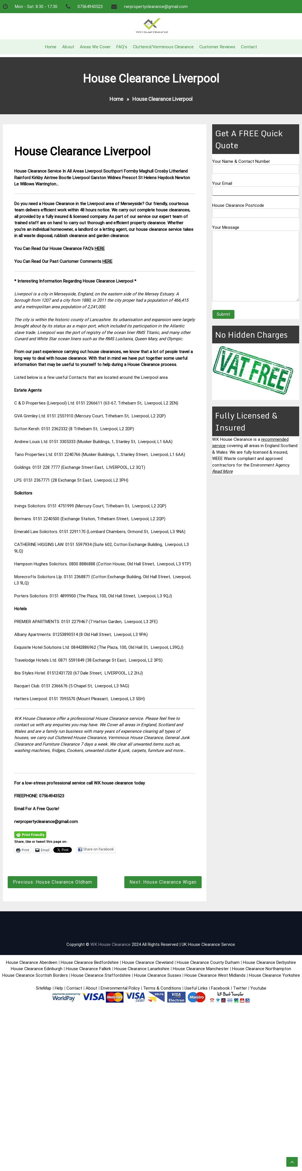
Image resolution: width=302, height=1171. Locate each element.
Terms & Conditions (162, 988)
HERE (100, 248)
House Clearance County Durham (208, 962)
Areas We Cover (95, 46)
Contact (249, 46)
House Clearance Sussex (157, 975)
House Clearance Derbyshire (269, 962)
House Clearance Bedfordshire (90, 962)
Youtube (258, 988)
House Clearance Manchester (201, 968)
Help (59, 988)
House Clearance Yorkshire (274, 975)
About (68, 46)
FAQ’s (121, 46)
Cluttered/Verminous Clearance (163, 46)
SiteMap (43, 988)
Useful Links (196, 988)
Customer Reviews (217, 46)
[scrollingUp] (292, 1162)
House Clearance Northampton (261, 968)
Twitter (240, 988)
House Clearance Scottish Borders (35, 975)
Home (50, 46)
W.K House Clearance (110, 944)
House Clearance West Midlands (215, 975)
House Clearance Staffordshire (101, 975)
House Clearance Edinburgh (36, 968)
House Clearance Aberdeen (31, 962)
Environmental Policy (120, 988)
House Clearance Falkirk (88, 968)
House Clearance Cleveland (147, 962)
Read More (222, 471)
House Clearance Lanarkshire (141, 968)
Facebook (221, 988)
